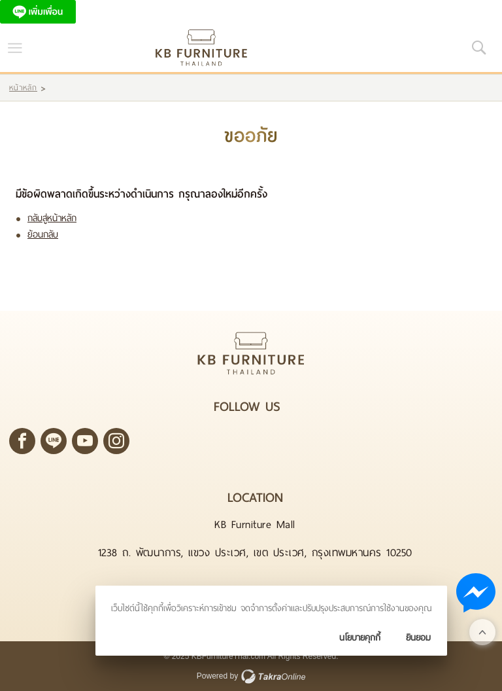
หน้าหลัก (23, 87)
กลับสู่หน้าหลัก (51, 218)
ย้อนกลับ (42, 234)
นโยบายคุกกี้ (359, 637)
